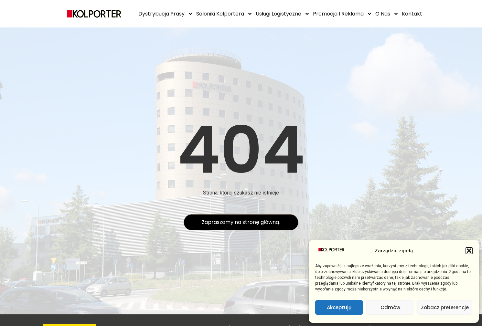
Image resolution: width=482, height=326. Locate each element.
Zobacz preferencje (445, 307)
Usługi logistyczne (283, 14)
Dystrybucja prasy (165, 14)
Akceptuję (339, 307)
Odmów (390, 307)
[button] (469, 250)
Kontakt (412, 13)
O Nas (387, 14)
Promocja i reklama (342, 14)
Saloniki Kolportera (224, 14)
